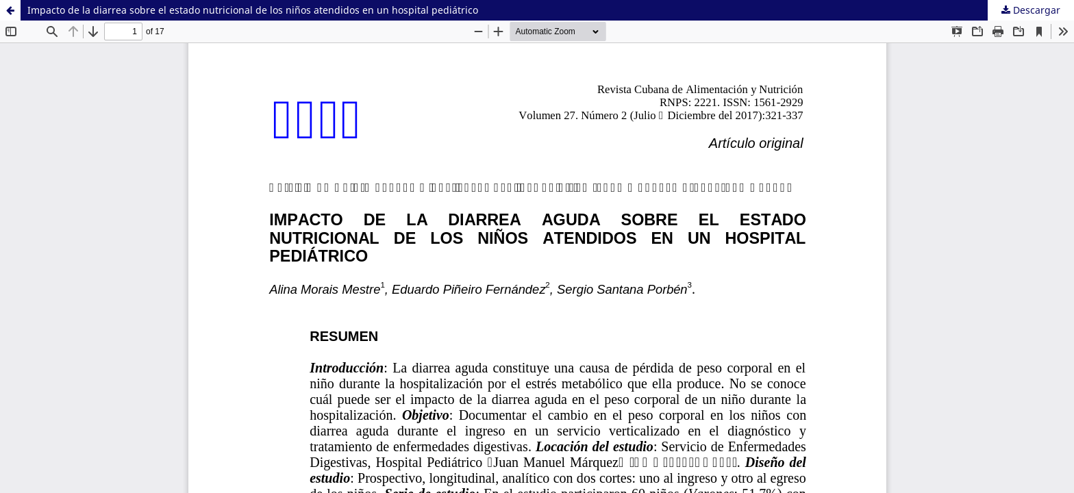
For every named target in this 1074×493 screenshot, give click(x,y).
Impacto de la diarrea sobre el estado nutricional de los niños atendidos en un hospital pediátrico (252, 9)
